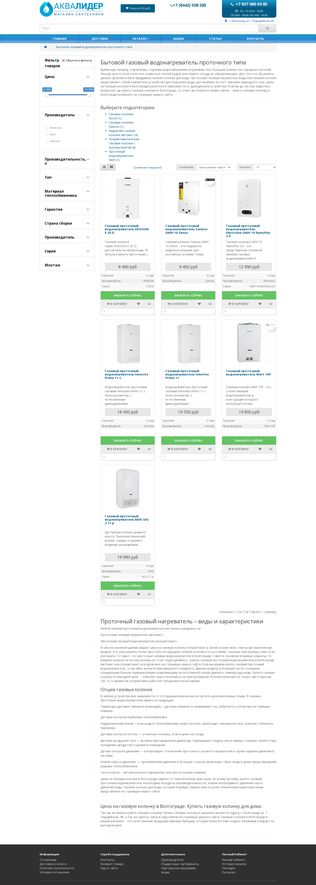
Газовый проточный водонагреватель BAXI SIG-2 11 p (127, 519)
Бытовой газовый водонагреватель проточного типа (94, 47)
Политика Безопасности (57, 868)
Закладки (228, 868)
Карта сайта (109, 868)
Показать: (245, 167)
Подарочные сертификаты (180, 864)
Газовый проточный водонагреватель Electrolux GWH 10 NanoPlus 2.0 (248, 231)
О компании (48, 860)
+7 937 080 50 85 (249, 4)
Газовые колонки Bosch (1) (121, 116)
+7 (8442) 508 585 (188, 5)
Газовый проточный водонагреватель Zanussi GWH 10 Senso (186, 229)
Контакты (107, 860)
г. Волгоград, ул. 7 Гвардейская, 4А (249, 21)
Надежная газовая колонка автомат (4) (123, 133)
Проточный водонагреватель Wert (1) (121, 156)
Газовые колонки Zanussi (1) (121, 124)
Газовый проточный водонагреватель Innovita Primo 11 (187, 374)
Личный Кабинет (233, 860)
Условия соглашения (54, 872)
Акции (165, 872)
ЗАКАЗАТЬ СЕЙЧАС (127, 295)
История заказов (234, 864)
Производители (172, 860)
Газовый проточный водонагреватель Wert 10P (248, 372)
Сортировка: (186, 167)
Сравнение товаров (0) (148, 167)
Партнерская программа (178, 868)
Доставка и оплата (53, 864)
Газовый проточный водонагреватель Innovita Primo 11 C (126, 374)
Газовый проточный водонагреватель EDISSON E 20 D (127, 229)
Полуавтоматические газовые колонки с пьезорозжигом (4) (124, 143)
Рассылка (228, 872)
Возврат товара (112, 864)
